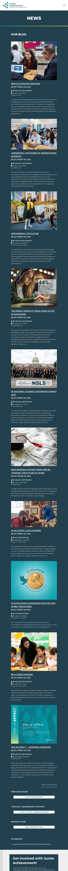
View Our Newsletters (34, 827)
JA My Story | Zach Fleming (26, 530)
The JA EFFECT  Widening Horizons (31, 747)
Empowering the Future (25, 233)
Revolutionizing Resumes (25, 83)
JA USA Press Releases (34, 797)
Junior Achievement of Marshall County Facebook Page (31, 844)
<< (42, 787)
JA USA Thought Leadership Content (34, 812)
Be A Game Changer (22, 674)
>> (56, 787)
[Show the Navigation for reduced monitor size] (64, 5)
